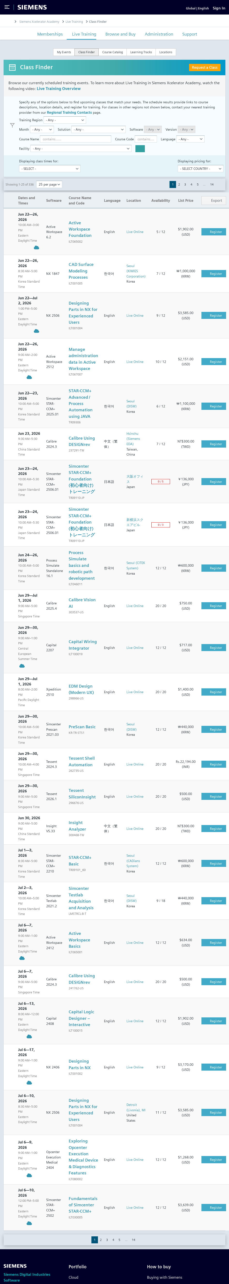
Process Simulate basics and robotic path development (82, 571)
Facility (24, 154)
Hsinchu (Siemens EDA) (133, 444)
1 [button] (173, 190)
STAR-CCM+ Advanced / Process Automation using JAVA (81, 409)
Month (24, 135)
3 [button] (185, 190)
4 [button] (191, 190)
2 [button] (179, 190)
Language (168, 145)
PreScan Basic (82, 732)
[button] (219, 190)
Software (136, 135)
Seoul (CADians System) (133, 866)
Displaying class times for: (38, 167)
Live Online (134, 237)
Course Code (124, 145)
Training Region (31, 126)
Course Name (29, 145)
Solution (64, 135)
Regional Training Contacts (69, 118)
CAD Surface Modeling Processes (81, 276)
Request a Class (205, 73)
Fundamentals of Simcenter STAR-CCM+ (83, 1210)
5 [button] (198, 190)
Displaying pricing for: (194, 167)
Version (171, 135)
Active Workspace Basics (79, 945)
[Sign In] (219, 11)
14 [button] (212, 190)
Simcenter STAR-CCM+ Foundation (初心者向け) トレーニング (82, 484)
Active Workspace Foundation (80, 235)
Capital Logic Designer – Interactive (81, 1024)
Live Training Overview (59, 94)
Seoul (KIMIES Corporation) (136, 276)
